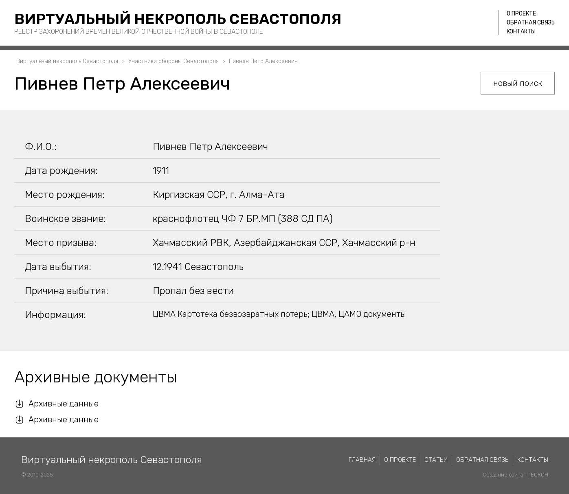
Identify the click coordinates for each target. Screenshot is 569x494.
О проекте (521, 13)
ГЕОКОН (538, 475)
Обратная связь (531, 22)
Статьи (436, 459)
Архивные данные (64, 403)
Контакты (521, 31)
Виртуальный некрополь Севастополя (177, 19)
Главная (362, 459)
